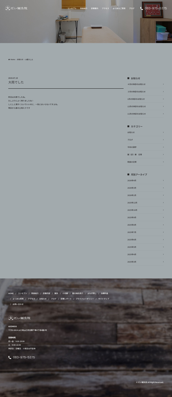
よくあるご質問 (119, 8)
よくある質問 (18, 298)
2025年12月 (132, 202)
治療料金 (104, 293)
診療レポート (66, 298)
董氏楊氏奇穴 (77, 293)
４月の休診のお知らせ (136, 84)
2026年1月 (131, 195)
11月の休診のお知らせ (136, 113)
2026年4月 (131, 180)
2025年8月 (131, 224)
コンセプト (72, 8)
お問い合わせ (18, 304)
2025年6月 (131, 239)
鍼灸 (56, 293)
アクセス (105, 8)
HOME (11, 293)
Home (12, 59)
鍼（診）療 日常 (134, 154)
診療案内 (94, 8)
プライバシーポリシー (85, 298)
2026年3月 (131, 188)
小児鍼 (65, 293)
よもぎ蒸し (91, 293)
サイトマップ (103, 298)
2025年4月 (131, 254)
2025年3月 (131, 261)
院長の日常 (132, 162)
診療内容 (46, 293)
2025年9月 (131, 217)
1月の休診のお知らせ (136, 99)
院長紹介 (83, 8)
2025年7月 (131, 232)
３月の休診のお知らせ (136, 91)
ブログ (131, 8)
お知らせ (20, 59)
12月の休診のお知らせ (136, 106)
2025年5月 (131, 247)
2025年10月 (132, 210)
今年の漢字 (132, 147)
